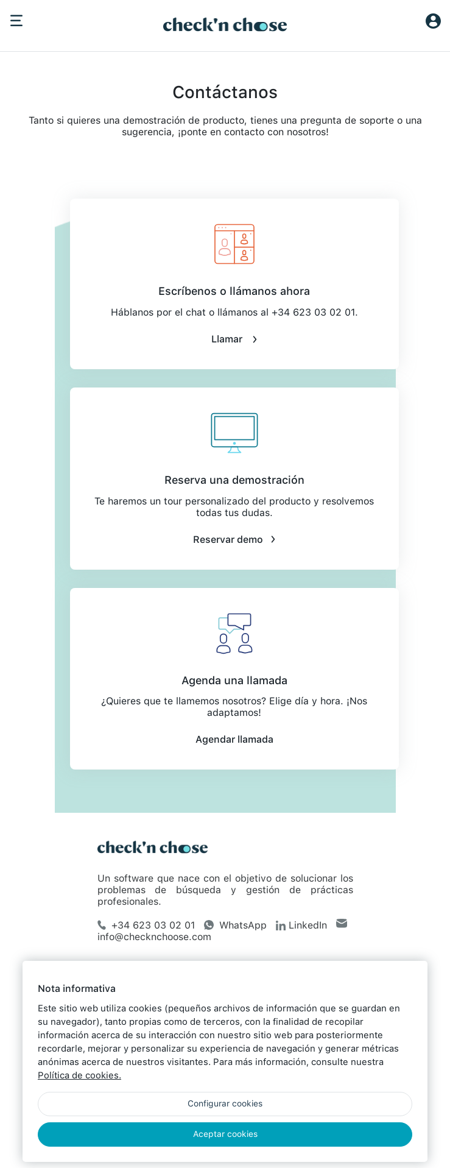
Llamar (234, 339)
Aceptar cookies (225, 1134)
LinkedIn (301, 925)
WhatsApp (235, 925)
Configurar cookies (225, 1103)
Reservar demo (234, 539)
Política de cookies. (79, 1075)
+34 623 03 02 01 (146, 925)
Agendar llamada (234, 739)
